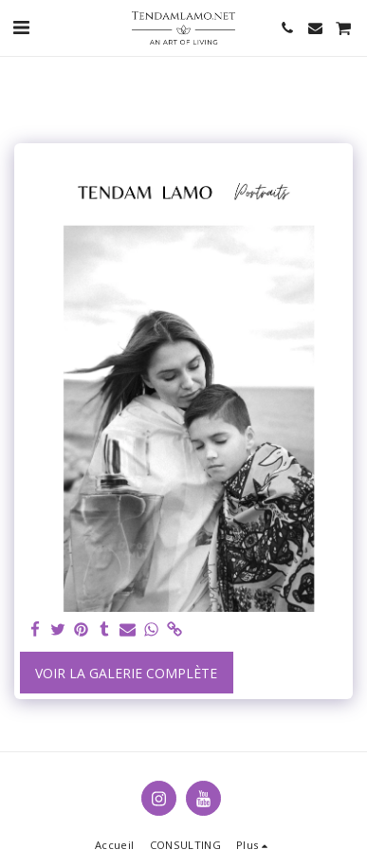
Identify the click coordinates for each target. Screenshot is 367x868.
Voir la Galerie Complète (126, 673)
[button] (21, 27)
